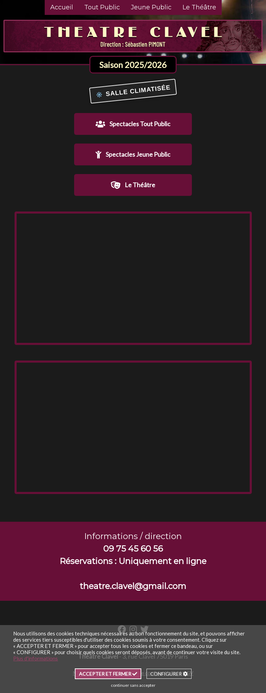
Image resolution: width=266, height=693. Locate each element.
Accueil (61, 7)
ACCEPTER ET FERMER (108, 674)
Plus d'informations (35, 658)
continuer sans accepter (133, 685)
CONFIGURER (169, 674)
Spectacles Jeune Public (133, 154)
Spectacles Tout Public (133, 124)
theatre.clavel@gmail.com (133, 586)
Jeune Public (151, 7)
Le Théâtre (199, 7)
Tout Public (102, 7)
